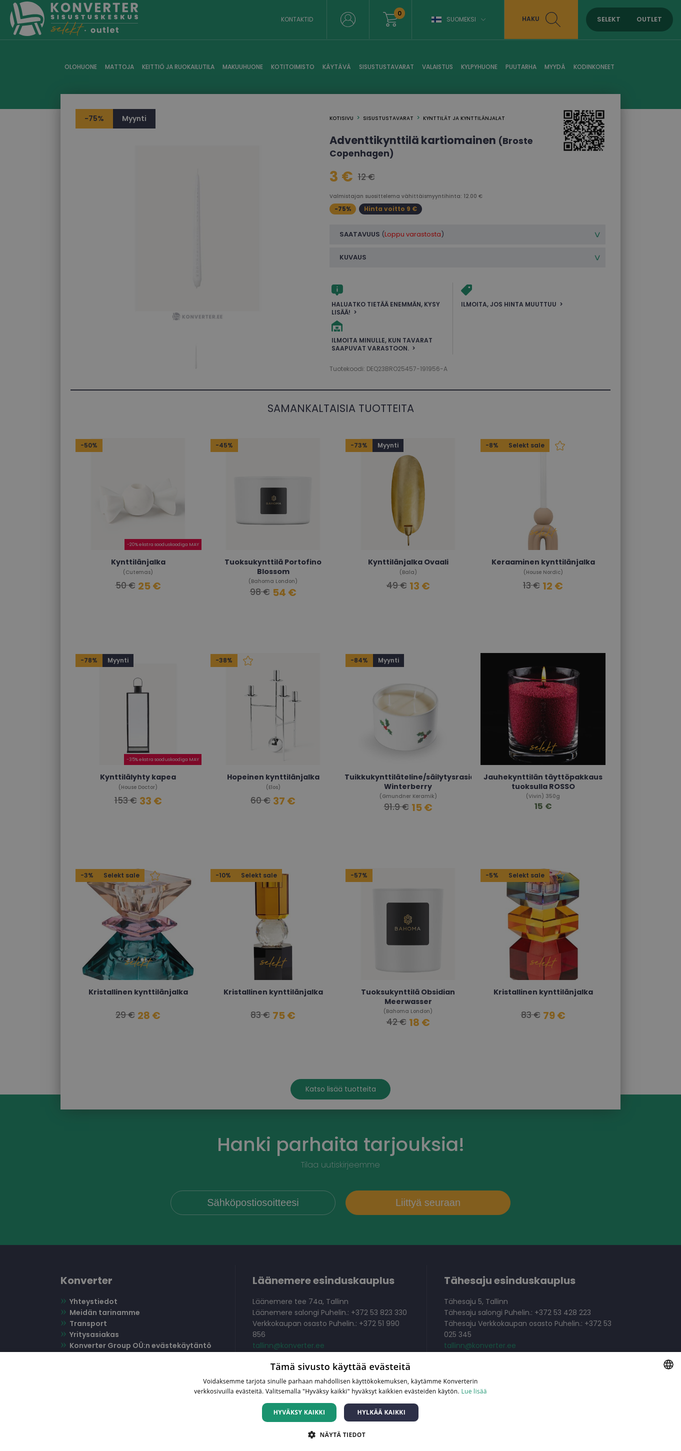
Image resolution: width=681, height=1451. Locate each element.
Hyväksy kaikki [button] (300, 1412)
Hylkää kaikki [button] (382, 1412)
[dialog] (340, 725)
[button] (341, 1434)
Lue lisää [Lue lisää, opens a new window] (473, 1391)
